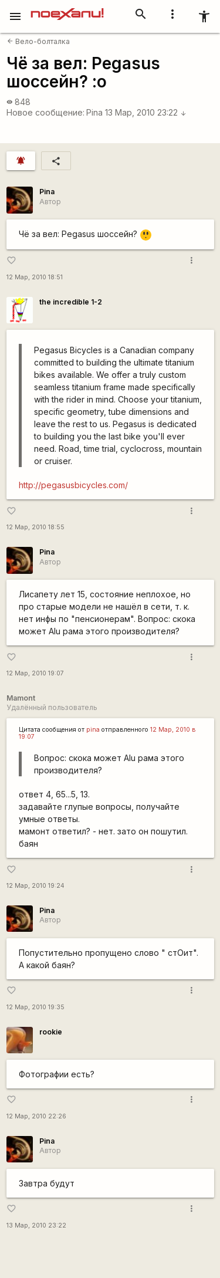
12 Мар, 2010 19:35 (35, 1007)
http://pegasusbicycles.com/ (73, 485)
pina (93, 729)
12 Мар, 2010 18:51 (34, 277)
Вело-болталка (38, 41)
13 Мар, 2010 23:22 (146, 112)
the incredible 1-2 (70, 301)
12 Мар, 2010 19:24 (35, 886)
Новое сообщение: (45, 112)
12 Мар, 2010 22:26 (36, 1116)
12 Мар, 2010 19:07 (35, 673)
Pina (94, 112)
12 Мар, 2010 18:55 (35, 527)
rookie (50, 1031)
